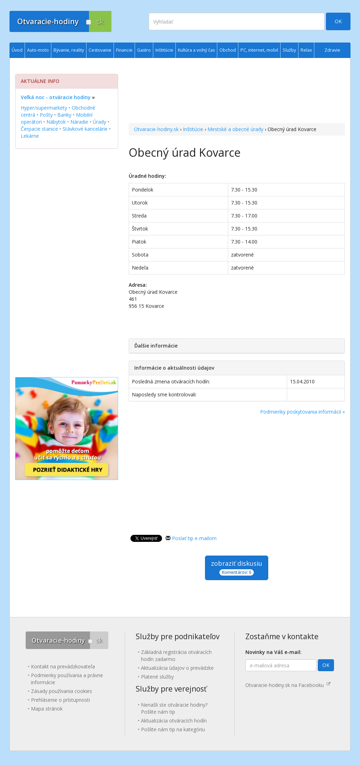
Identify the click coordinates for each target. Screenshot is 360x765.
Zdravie (332, 50)
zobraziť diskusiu (236, 567)
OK (338, 21)
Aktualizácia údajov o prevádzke (177, 667)
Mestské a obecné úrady (235, 129)
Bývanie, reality (68, 50)
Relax (306, 50)
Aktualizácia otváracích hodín (174, 720)
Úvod (17, 50)
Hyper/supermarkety (44, 107)
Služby (289, 50)
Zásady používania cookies (61, 691)
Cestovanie (100, 50)
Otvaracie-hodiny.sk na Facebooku (287, 685)
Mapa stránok (47, 708)
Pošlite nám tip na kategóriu (173, 729)
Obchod (227, 50)
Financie (124, 50)
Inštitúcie (193, 129)
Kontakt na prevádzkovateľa (63, 666)
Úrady (99, 121)
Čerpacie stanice (39, 128)
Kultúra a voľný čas (196, 50)
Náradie (79, 121)
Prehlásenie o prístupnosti (60, 699)
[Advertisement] (237, 91)
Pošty (46, 114)
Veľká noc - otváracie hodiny (56, 97)
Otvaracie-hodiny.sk (156, 129)
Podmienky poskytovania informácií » (302, 411)
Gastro (144, 50)
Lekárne (30, 135)
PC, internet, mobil (259, 50)
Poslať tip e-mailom (194, 538)
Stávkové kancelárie (85, 128)
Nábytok (56, 121)
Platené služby (157, 676)
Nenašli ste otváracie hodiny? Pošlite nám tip (174, 708)
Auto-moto (38, 50)
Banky (64, 114)
